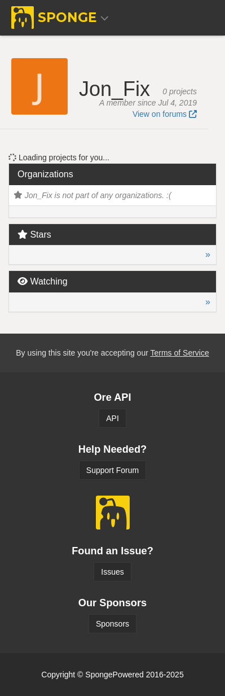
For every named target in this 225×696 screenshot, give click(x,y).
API (112, 418)
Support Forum (112, 470)
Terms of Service (179, 352)
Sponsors (112, 623)
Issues (112, 571)
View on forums (165, 114)
